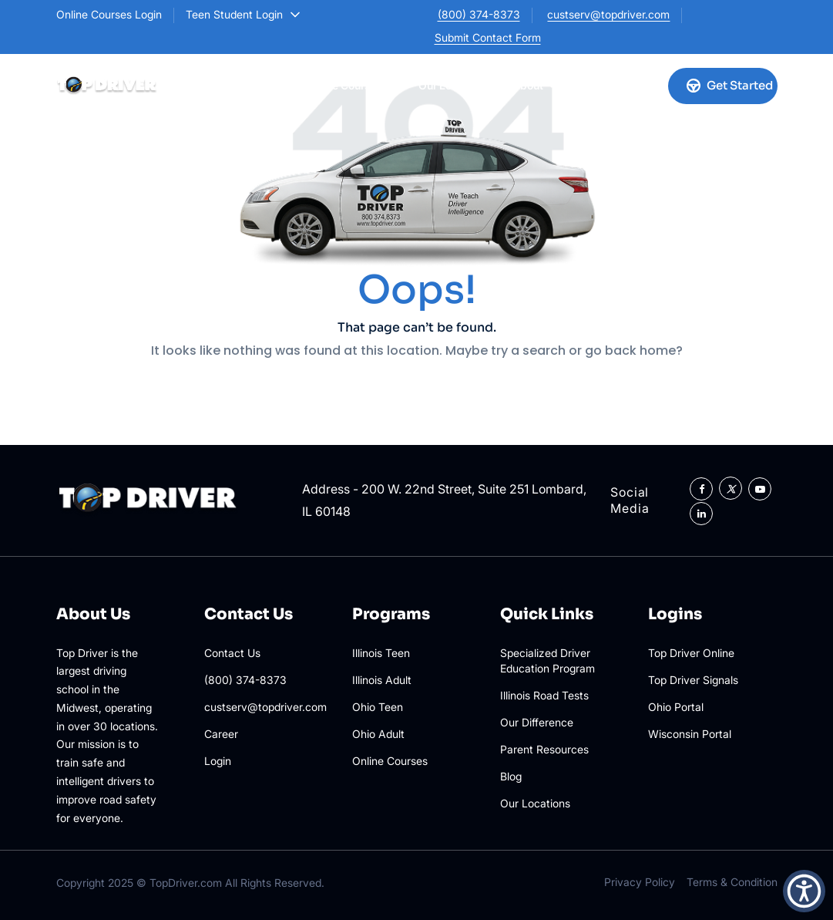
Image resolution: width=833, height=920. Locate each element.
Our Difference (536, 722)
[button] (804, 891)
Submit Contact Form (488, 37)
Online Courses (350, 85)
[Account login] (639, 85)
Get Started (730, 85)
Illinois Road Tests (544, 695)
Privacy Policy (639, 881)
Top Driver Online (691, 652)
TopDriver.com (185, 882)
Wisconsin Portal (689, 733)
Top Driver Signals (693, 679)
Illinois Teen (381, 652)
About (534, 85)
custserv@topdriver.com (608, 14)
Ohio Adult (378, 733)
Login (217, 760)
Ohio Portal (676, 706)
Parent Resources (544, 749)
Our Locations (453, 85)
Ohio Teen (377, 706)
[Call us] (601, 85)
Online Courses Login (109, 14)
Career (221, 733)
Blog (511, 776)
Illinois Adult (381, 679)
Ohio (264, 85)
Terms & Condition (732, 881)
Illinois (199, 85)
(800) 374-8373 (479, 14)
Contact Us (232, 652)
